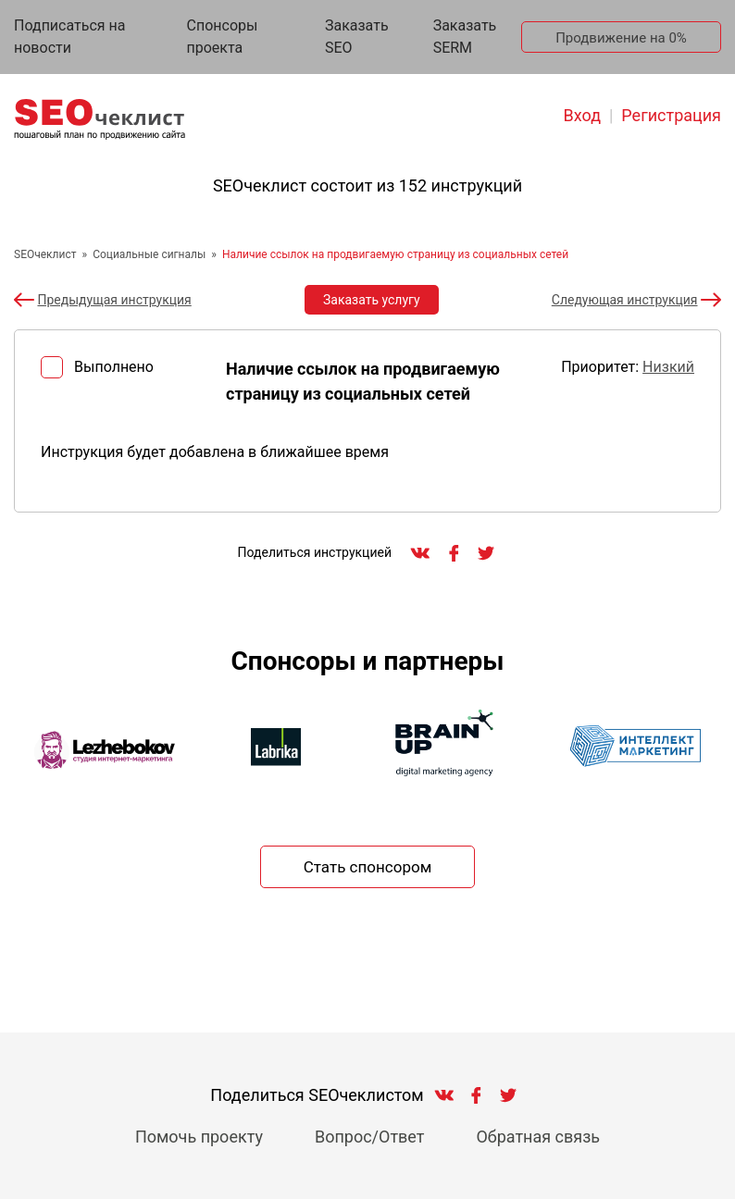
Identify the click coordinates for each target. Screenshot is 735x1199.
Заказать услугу (371, 299)
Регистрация (671, 115)
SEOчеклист (45, 254)
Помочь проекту (199, 1136)
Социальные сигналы (149, 254)
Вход (582, 115)
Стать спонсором (368, 867)
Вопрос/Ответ (370, 1136)
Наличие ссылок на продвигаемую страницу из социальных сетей (395, 254)
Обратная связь (538, 1136)
